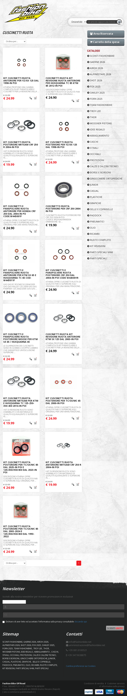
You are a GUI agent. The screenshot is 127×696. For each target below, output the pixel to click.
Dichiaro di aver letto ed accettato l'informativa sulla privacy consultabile (44, 621)
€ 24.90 (51, 97)
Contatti (85, 2)
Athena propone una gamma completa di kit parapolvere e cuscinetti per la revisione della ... (21, 89)
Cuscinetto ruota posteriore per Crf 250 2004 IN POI (63, 209)
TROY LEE (94, 111)
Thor (91, 117)
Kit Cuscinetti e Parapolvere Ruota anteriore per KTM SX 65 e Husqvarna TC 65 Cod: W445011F (19, 275)
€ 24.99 (51, 351)
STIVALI (92, 147)
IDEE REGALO (96, 129)
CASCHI (92, 141)
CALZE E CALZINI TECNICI (102, 166)
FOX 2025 (93, 86)
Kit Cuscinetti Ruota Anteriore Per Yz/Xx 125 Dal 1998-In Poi (21, 80)
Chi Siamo (72, 2)
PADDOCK (94, 215)
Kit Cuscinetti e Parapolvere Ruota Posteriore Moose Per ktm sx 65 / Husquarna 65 (20, 338)
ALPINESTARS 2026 (99, 74)
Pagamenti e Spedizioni (107, 2)
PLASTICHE (94, 197)
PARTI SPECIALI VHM (100, 252)
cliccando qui (80, 621)
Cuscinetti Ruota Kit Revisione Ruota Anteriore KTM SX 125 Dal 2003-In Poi (63, 337)
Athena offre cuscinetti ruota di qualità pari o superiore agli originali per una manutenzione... (21, 222)
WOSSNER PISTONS (99, 123)
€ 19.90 (51, 225)
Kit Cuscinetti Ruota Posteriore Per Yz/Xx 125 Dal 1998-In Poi (61, 144)
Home (60, 2)
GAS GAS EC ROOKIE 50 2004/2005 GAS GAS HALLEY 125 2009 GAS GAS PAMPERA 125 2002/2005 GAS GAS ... (20, 286)
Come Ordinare (65, 6)
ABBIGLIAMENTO (98, 135)
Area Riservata (101, 33)
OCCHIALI (94, 154)
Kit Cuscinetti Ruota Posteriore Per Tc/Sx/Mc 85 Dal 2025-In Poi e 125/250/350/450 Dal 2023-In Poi (20, 467)
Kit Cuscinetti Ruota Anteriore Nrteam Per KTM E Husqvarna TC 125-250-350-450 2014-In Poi (20, 402)
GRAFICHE (94, 203)
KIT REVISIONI (96, 246)
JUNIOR (92, 184)
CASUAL (93, 190)
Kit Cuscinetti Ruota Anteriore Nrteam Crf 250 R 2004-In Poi (63, 465)
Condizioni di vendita (94, 683)
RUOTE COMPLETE (99, 240)
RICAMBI (93, 233)
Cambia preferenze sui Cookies (80, 666)
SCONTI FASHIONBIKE (100, 55)
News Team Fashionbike (70, 10)
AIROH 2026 (95, 68)
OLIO (91, 227)
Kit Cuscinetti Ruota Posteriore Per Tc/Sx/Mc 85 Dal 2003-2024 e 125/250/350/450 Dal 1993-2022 (20, 531)
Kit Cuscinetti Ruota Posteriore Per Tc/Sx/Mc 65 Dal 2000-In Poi (63, 401)
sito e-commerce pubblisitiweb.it (19, 692)
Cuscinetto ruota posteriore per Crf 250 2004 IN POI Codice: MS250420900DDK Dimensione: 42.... (63, 218)
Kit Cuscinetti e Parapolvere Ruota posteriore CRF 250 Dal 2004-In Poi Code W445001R (62, 274)
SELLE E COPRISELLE (100, 209)
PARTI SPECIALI (97, 258)
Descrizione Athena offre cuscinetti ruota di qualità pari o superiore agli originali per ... (20, 478)
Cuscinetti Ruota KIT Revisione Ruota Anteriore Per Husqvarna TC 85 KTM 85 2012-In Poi (63, 81)
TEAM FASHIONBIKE (99, 104)
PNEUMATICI (95, 221)
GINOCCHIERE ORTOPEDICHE (104, 178)
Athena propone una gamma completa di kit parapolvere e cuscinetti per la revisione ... (61, 153)
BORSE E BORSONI (99, 172)
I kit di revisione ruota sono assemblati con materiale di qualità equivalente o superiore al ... (20, 154)
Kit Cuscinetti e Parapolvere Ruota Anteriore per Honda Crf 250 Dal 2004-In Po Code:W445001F (19, 211)
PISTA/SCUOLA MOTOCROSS (92, 6)
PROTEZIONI (95, 160)
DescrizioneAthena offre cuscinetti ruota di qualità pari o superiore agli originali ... (63, 91)
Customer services (116, 683)
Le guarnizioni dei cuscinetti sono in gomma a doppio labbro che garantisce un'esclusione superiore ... (20, 349)
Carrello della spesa (104, 42)
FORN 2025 (94, 98)
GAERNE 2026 (96, 62)
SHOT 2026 (94, 80)
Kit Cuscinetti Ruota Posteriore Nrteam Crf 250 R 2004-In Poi (20, 144)
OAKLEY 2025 (96, 92)
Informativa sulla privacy (113, 686)
